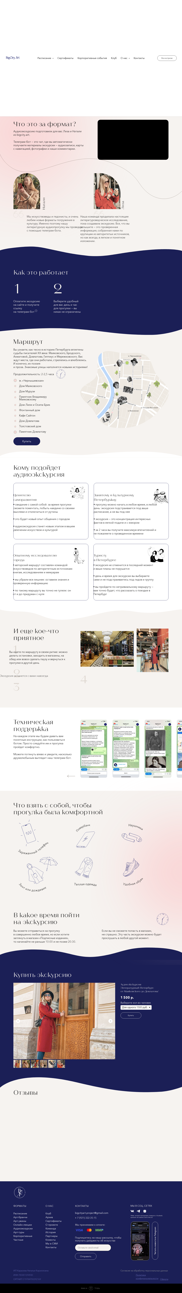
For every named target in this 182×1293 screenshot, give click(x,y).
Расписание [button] (44, 58)
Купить (26, 441)
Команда (51, 1228)
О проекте (52, 1224)
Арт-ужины (19, 1221)
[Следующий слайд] (110, 1021)
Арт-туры (18, 1232)
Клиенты (51, 1239)
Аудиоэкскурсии (23, 1228)
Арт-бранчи (20, 1217)
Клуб (114, 58)
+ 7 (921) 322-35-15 (85, 1217)
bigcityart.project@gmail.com (91, 1213)
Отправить (85, 1256)
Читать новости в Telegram (155, 1241)
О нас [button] (124, 58)
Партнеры (52, 1236)
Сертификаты (65, 58)
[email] (93, 1247)
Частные (18, 1239)
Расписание (20, 1213)
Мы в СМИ (52, 1243)
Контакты (139, 58)
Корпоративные (22, 1236)
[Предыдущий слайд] (18, 1021)
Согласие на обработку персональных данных (144, 1270)
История (51, 1232)
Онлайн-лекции (22, 1224)
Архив (49, 1217)
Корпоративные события (92, 58)
